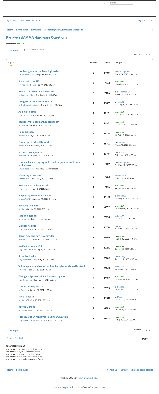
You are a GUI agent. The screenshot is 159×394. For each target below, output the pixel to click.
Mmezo (24, 135)
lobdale (24, 269)
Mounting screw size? (30, 175)
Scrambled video (27, 256)
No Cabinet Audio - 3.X (30, 246)
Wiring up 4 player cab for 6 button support (41, 276)
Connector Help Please (30, 286)
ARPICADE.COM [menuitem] (26, 20)
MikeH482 (121, 195)
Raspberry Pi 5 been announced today (38, 121)
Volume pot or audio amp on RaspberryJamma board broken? (51, 266)
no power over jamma (30, 152)
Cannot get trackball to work (33, 142)
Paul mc (24, 155)
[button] (152, 54)
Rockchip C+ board (28, 205)
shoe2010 (25, 178)
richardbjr (27, 259)
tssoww (24, 310)
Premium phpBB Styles (88, 378)
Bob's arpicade (27, 74)
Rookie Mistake (26, 306)
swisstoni (27, 115)
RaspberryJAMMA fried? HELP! (34, 195)
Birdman (25, 145)
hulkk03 (120, 216)
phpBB (68, 387)
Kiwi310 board (26, 296)
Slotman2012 (26, 239)
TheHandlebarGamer (30, 105)
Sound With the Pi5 (28, 81)
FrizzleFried (26, 85)
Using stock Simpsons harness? (35, 101)
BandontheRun (27, 95)
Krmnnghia (27, 280)
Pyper (23, 219)
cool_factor (122, 142)
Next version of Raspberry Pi (33, 185)
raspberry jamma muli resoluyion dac (38, 71)
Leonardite (27, 249)
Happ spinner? (26, 132)
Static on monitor (27, 215)
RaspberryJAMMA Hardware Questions (36, 37)
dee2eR (20, 43)
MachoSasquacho (30, 320)
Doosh (24, 125)
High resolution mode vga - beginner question (43, 316)
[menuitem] (37, 20)
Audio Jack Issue (27, 111)
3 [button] (149, 54)
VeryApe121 (26, 199)
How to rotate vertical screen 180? (36, 91)
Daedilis (24, 290)
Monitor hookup (27, 225)
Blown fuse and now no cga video (36, 236)
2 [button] (146, 54)
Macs (23, 209)
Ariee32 (120, 102)
